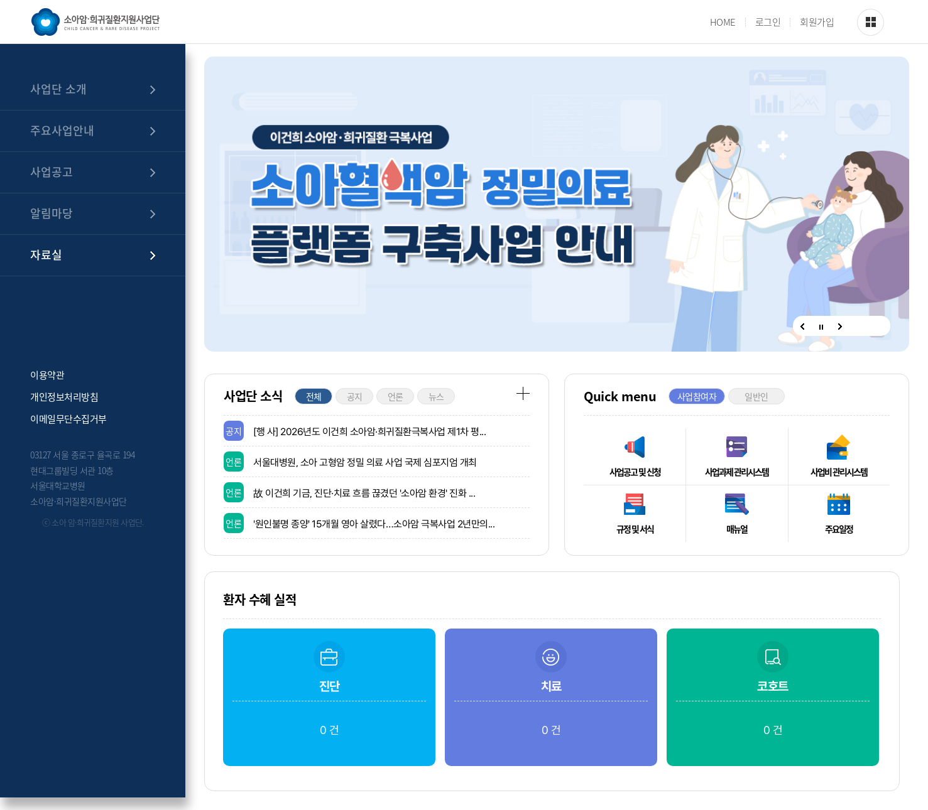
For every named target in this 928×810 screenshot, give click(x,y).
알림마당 (51, 213)
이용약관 (47, 374)
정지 (821, 327)
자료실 (46, 254)
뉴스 (436, 396)
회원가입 (817, 22)
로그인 (768, 22)
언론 (395, 396)
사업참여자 (697, 396)
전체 (314, 396)
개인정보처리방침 (64, 396)
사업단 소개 (58, 88)
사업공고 (51, 171)
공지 (355, 396)
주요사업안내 (62, 130)
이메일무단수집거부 (68, 418)
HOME (723, 22)
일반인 (756, 396)
